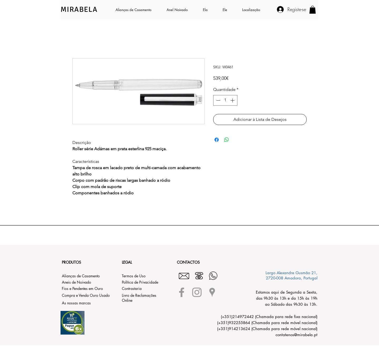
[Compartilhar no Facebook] (216, 140)
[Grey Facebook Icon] (181, 292)
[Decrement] (217, 100)
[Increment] (233, 100)
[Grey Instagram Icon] (197, 292)
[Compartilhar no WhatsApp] (226, 140)
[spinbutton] (225, 100)
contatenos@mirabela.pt (296, 334)
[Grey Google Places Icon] (212, 292)
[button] (209, 9)
